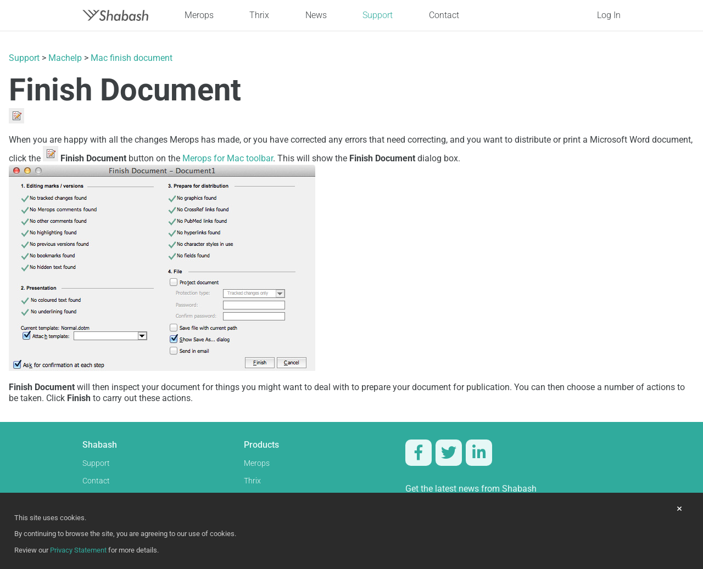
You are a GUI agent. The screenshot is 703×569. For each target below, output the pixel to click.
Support (377, 15)
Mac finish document (131, 58)
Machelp (65, 58)
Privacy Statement (78, 550)
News (316, 15)
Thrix (259, 15)
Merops (199, 15)
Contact (444, 15)
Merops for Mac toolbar (227, 158)
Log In (609, 15)
